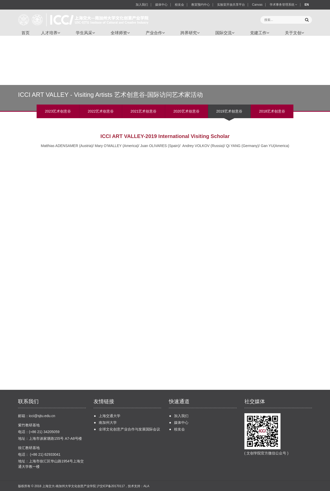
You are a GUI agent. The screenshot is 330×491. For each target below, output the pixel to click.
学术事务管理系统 (283, 4)
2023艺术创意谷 (58, 111)
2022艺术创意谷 (101, 111)
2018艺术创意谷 (272, 111)
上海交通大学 (109, 416)
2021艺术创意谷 (143, 111)
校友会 (179, 4)
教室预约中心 (200, 4)
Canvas (257, 4)
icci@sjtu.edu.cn (42, 416)
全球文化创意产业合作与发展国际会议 (129, 429)
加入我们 (142, 4)
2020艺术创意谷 (187, 111)
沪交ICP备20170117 (111, 486)
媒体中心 (161, 4)
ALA (146, 486)
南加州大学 (108, 422)
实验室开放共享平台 (231, 4)
